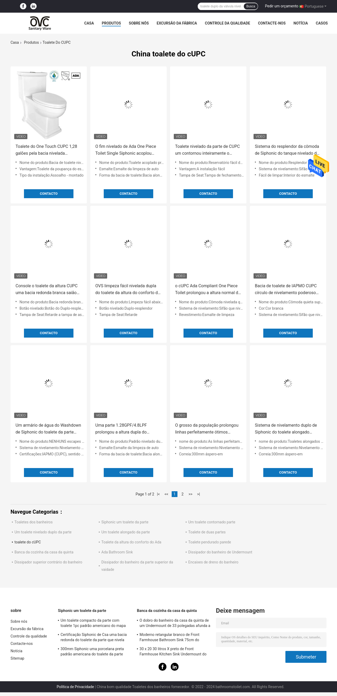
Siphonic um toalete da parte (124, 522)
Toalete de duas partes (207, 532)
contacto (49, 194)
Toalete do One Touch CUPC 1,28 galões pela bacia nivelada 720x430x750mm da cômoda (46, 150)
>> (190, 494)
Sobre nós (139, 23)
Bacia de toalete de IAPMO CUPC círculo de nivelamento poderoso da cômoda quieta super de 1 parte (287, 289)
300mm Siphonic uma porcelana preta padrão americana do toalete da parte (92, 651)
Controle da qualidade (227, 23)
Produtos (111, 23)
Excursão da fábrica (177, 23)
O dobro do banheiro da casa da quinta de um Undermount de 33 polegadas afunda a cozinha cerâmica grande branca (175, 623)
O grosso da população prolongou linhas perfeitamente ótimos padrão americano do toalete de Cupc (207, 429)
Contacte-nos (272, 23)
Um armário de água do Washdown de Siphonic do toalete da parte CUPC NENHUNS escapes (48, 429)
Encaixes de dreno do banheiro (213, 562)
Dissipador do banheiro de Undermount (220, 552)
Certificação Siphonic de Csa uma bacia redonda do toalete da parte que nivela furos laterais (94, 638)
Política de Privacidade (75, 687)
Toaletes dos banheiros (33, 522)
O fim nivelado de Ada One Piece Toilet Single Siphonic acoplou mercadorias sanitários (125, 150)
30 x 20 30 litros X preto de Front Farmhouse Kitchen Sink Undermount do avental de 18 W (173, 652)
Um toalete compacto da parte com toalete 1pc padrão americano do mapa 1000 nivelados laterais (93, 623)
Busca (250, 6)
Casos (322, 23)
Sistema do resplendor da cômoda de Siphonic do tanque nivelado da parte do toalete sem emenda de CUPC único (287, 150)
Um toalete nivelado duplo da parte (43, 532)
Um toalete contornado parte (211, 522)
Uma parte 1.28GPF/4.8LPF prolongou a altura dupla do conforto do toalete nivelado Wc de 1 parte (127, 429)
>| (198, 494)
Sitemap (17, 658)
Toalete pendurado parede (209, 542)
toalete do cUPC (27, 542)
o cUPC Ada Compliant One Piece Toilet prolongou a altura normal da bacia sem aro (207, 289)
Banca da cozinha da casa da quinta (43, 552)
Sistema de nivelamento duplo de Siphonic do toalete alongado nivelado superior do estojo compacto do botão (286, 429)
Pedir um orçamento (282, 6)
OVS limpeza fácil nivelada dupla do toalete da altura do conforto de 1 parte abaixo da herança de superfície (127, 289)
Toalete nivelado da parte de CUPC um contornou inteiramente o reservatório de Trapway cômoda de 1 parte (207, 150)
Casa (89, 23)
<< (166, 494)
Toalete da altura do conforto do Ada (131, 542)
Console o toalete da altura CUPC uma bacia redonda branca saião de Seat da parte (47, 289)
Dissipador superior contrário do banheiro (48, 562)
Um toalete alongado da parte (125, 532)
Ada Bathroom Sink (117, 552)
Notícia (301, 23)
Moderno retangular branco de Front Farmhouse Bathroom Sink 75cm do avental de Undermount (169, 638)
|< (158, 494)
